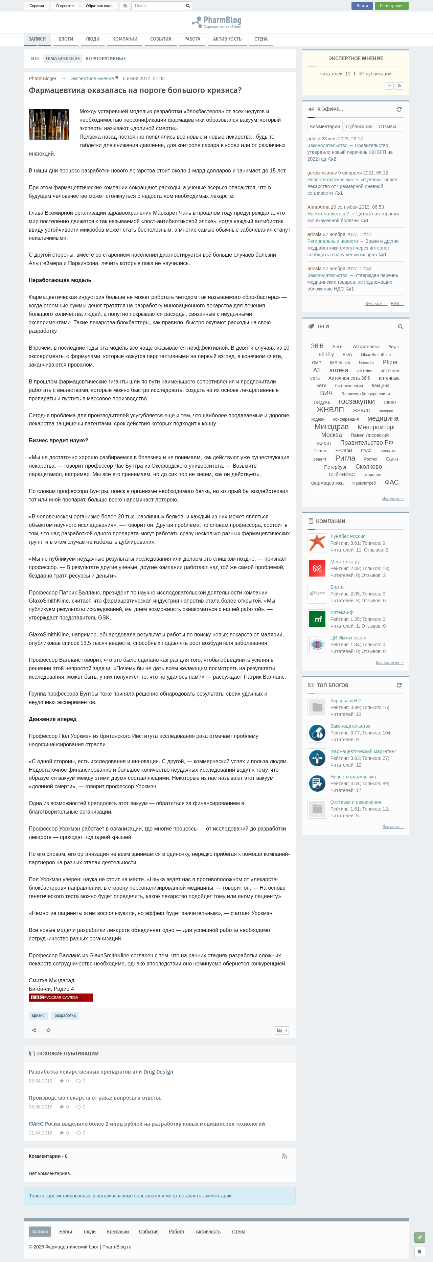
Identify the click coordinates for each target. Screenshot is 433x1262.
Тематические (62, 59)
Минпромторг (376, 427)
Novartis (366, 362)
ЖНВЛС (361, 410)
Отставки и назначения (356, 802)
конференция (346, 419)
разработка (65, 1015)
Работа (192, 39)
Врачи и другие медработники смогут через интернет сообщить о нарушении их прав (353, 247)
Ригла (345, 458)
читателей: (335, 73)
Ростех (370, 459)
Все (35, 59)
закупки (386, 410)
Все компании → (390, 662)
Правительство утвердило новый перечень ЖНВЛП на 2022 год (350, 152)
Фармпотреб (364, 483)
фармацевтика (327, 483)
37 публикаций (375, 73)
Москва (331, 434)
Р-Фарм (344, 450)
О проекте (65, 6)
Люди (92, 39)
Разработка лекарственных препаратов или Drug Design (101, 1072)
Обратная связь (99, 6)
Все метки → (393, 498)
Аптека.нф (342, 612)
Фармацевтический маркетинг (363, 751)
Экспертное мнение (92, 78)
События (161, 39)
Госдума (322, 402)
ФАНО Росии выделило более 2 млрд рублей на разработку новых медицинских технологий (147, 1124)
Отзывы (387, 126)
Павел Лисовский (370, 435)
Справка (36, 6)
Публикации (359, 126)
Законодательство (327, 145)
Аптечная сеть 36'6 (349, 378)
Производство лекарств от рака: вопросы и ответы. (95, 1098)
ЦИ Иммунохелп (348, 637)
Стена (261, 39)
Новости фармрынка (330, 179)
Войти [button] (362, 5)
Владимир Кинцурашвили (365, 394)
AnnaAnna (318, 207)
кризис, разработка (216, 22)
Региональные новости (332, 241)
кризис (38, 1015)
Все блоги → (393, 826)
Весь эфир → (376, 303)
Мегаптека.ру (345, 561)
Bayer (393, 347)
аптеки (364, 370)
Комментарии (325, 126)
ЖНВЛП (330, 409)
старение (372, 474)
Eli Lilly (326, 354)
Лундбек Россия (348, 536)
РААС (366, 450)
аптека (338, 370)
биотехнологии (349, 385)
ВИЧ (326, 393)
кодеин (317, 419)
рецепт (319, 459)
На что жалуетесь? (328, 213)
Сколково (369, 466)
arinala (314, 234)
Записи (37, 40)
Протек (320, 450)
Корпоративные (106, 59)
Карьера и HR (346, 700)
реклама (388, 450)
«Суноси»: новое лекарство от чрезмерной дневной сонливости (352, 186)
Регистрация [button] (392, 5)
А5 (317, 370)
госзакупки (357, 401)
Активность (227, 39)
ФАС (392, 482)
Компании (124, 39)
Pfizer (390, 362)
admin (313, 138)
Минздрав (332, 426)
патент (324, 443)
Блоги (66, 39)
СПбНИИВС (342, 474)
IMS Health (340, 362)
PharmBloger (42, 78)
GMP (316, 362)
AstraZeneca (366, 346)
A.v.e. (338, 346)
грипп (390, 402)
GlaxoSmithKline (376, 354)
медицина (382, 418)
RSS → (397, 303)
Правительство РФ (366, 442)
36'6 (317, 346)
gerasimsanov (322, 173)
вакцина (381, 385)
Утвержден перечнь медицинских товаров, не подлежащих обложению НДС (352, 282)
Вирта (337, 587)
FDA (347, 354)
